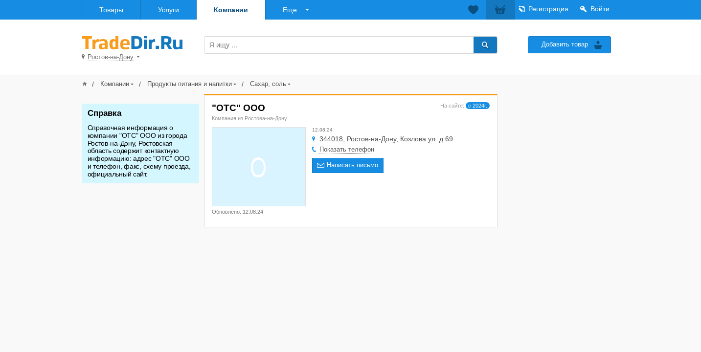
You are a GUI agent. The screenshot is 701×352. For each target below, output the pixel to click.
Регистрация (548, 9)
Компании (231, 10)
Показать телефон (346, 149)
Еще (290, 10)
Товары (111, 10)
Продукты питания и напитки (189, 84)
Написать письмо (352, 165)
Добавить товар (565, 44)
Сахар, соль (268, 84)
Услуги (168, 10)
